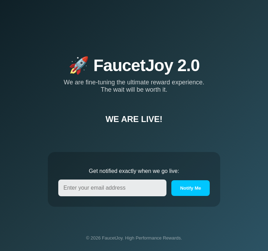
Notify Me (190, 188)
